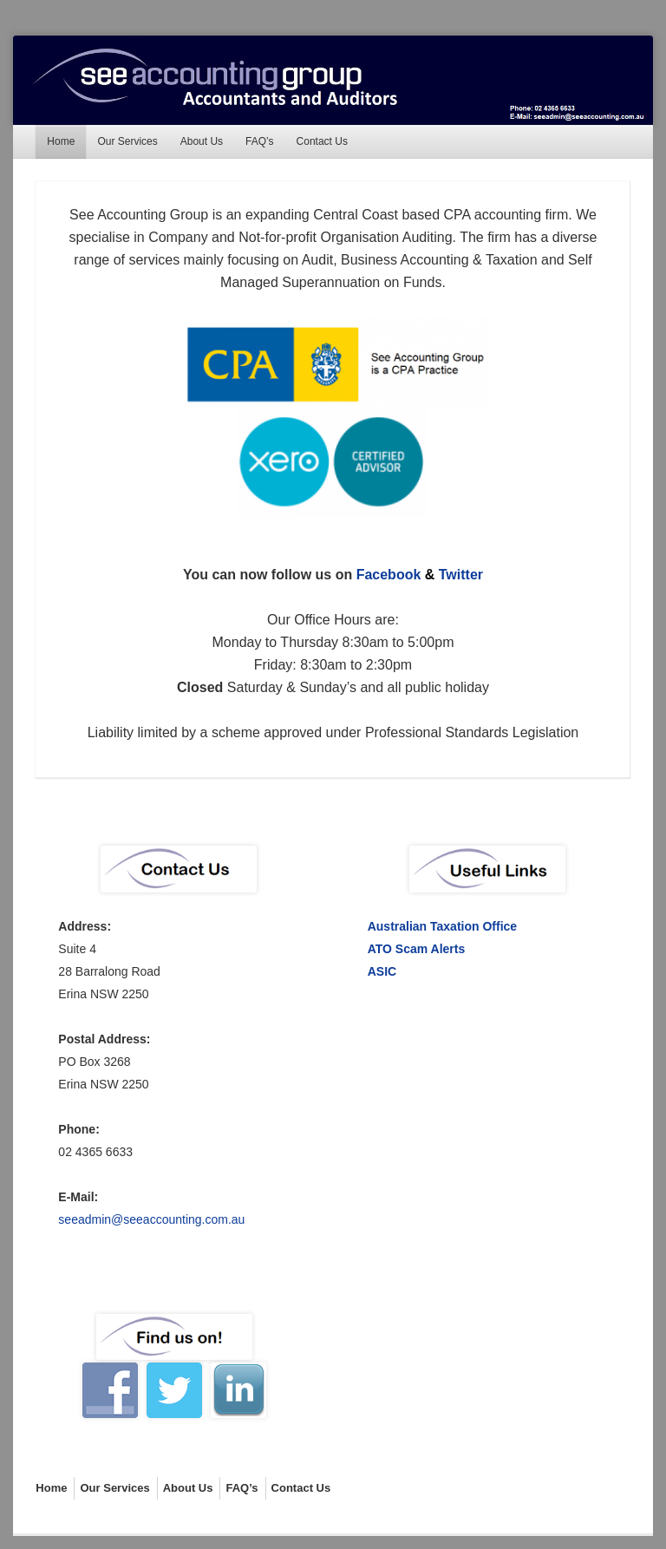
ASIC (382, 971)
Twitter (461, 574)
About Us (201, 141)
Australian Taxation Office (442, 926)
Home (61, 141)
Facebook (388, 574)
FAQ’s (259, 141)
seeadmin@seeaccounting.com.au (151, 1219)
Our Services (127, 141)
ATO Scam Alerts (417, 949)
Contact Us (322, 141)
